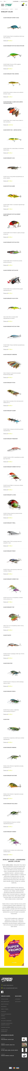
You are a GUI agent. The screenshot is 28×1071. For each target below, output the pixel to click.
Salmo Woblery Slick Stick (10, 298)
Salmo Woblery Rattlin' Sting (11, 326)
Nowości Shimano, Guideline (7, 1055)
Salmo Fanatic (7, 635)
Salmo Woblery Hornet (9, 831)
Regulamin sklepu (5, 1001)
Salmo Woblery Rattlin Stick (11, 242)
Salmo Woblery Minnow (9, 747)
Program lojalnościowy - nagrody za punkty (7, 1024)
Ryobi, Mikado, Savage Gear (7, 1039)
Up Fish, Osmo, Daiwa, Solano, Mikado (9, 1050)
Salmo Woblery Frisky (9, 551)
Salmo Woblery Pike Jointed (11, 73)
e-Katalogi (3, 1011)
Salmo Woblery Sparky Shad (11, 17)
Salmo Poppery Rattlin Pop (10, 270)
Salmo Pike (6, 719)
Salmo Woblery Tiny (8, 607)
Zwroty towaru (4, 1009)
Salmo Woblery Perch (9, 691)
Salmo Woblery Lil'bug (9, 494)
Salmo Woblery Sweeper (10, 354)
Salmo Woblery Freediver (10, 438)
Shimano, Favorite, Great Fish (8, 1044)
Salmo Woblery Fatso (9, 382)
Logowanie (17, 999)
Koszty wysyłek (4, 1004)
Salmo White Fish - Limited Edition (12, 130)
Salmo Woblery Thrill (9, 522)
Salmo (16, 9)
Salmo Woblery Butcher (10, 775)
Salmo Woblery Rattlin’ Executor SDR (13, 45)
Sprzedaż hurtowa (5, 1027)
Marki (11, 9)
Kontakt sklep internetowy (4, 1030)
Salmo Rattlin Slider (9, 186)
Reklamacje (3, 1006)
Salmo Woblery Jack (9, 158)
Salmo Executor (7, 663)
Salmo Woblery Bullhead (10, 803)
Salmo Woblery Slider (9, 410)
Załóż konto (18, 1001)
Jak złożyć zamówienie (6, 1020)
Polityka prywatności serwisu (6, 1015)
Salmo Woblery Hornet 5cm (10, 579)
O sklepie (3, 1018)
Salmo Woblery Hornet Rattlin (11, 466)
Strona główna (4, 9)
